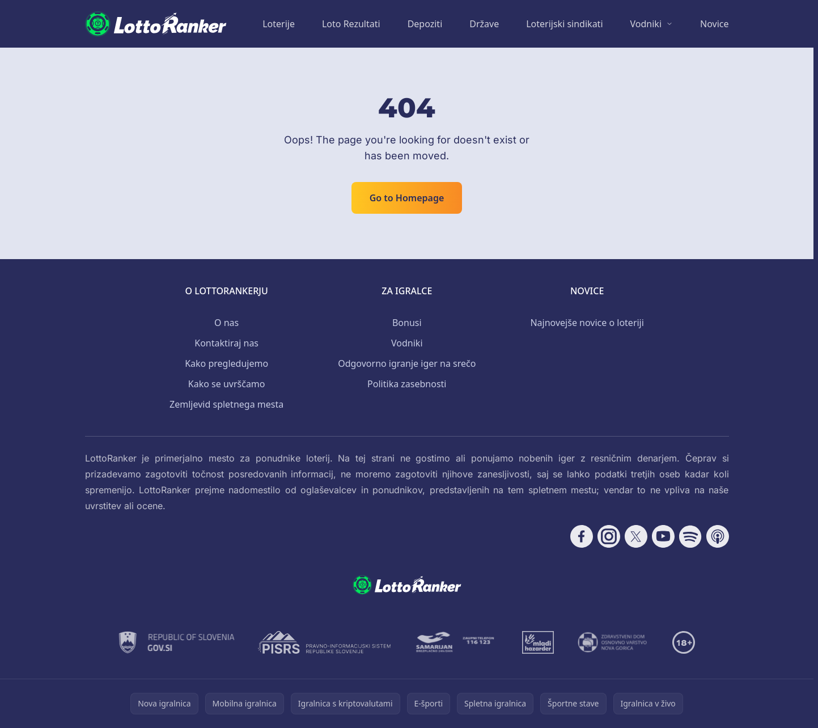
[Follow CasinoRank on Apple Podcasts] (717, 536)
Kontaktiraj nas (226, 343)
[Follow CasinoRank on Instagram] (608, 536)
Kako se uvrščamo (226, 384)
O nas (226, 322)
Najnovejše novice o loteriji (586, 322)
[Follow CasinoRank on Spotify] (690, 536)
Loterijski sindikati (564, 24)
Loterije (278, 24)
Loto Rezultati (351, 24)
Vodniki (646, 24)
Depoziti (425, 24)
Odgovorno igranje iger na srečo (407, 363)
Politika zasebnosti (406, 384)
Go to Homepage (407, 198)
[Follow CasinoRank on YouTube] (663, 536)
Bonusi (407, 322)
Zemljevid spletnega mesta (226, 404)
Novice (714, 24)
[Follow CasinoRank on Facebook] (581, 536)
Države (484, 24)
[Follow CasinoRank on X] (636, 536)
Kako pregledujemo (226, 363)
